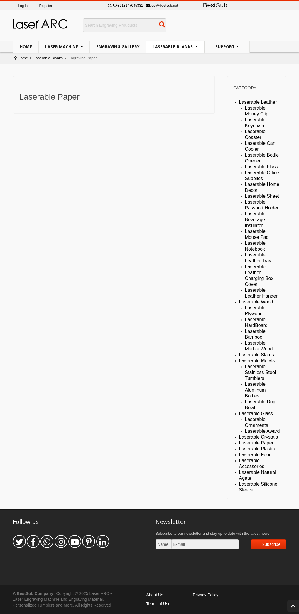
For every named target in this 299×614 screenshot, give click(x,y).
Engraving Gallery (117, 46)
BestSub (215, 5)
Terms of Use (158, 603)
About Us (154, 595)
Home (26, 46)
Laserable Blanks (173, 46)
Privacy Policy (205, 595)
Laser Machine (62, 46)
